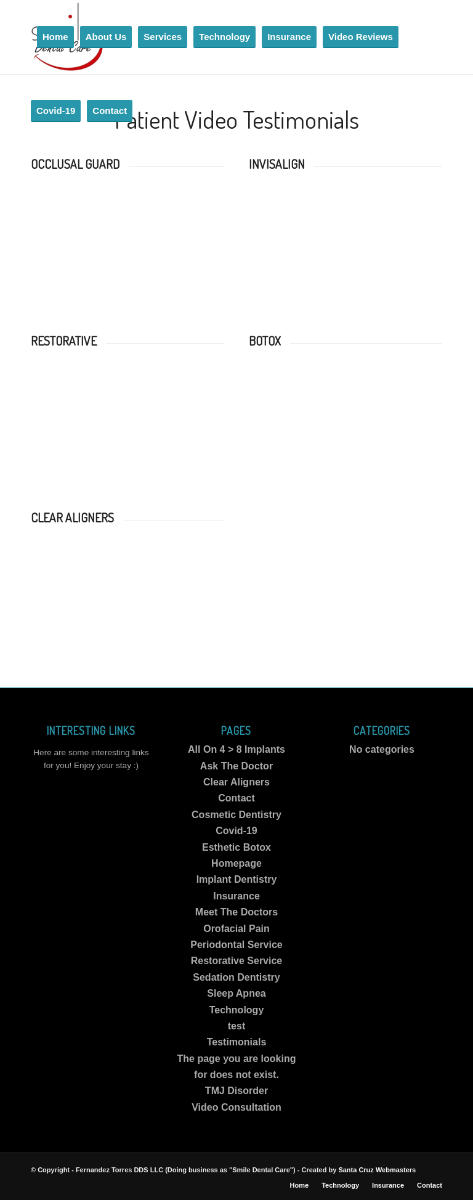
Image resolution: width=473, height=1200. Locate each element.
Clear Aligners (236, 782)
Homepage (236, 863)
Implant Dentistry (236, 879)
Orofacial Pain (236, 928)
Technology (236, 1010)
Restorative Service (237, 960)
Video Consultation (236, 1107)
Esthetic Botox (236, 847)
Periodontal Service (236, 944)
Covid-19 (236, 830)
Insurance (236, 896)
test (236, 1026)
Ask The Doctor (236, 766)
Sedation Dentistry (236, 977)
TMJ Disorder (236, 1090)
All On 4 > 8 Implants (236, 749)
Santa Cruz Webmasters (377, 1170)
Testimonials (237, 1042)
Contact (236, 798)
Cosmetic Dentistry (236, 814)
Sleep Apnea (236, 993)
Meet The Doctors (236, 912)
